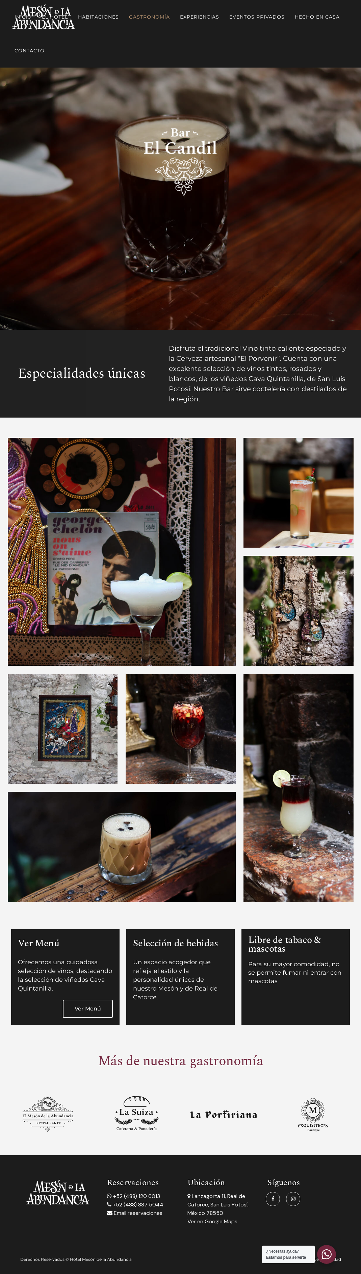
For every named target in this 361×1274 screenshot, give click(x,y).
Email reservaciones (137, 1213)
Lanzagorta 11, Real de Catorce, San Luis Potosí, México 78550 (218, 1205)
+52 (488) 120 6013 (136, 1196)
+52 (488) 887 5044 (137, 1204)
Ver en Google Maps (212, 1221)
